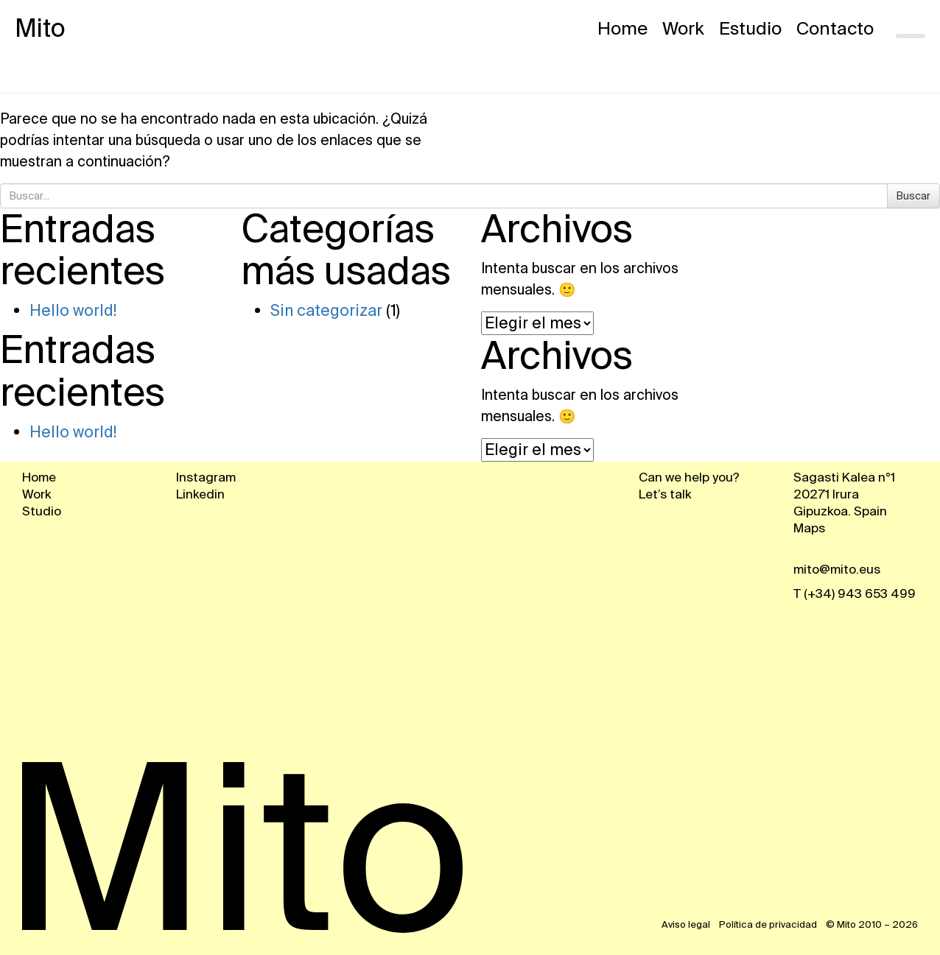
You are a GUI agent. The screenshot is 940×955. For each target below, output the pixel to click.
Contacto (835, 28)
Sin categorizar (326, 310)
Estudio (750, 28)
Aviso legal (687, 924)
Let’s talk (665, 494)
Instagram (206, 477)
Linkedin (200, 494)
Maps (809, 528)
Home (622, 28)
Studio (41, 511)
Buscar (913, 195)
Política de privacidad (769, 924)
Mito (40, 28)
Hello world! (72, 310)
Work (683, 28)
